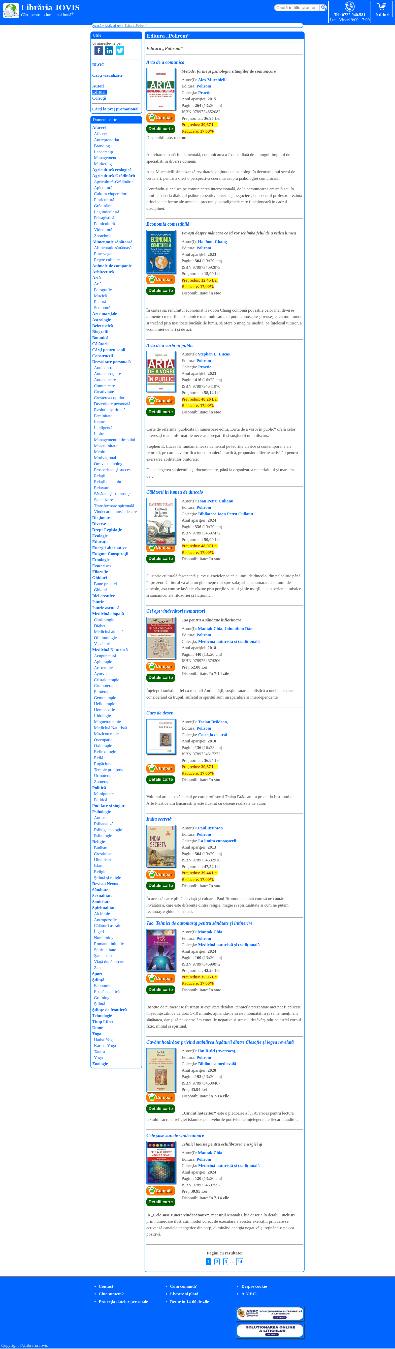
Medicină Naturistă (110, 649)
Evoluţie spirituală (109, 409)
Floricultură (104, 199)
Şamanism (103, 955)
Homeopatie (104, 709)
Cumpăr (164, 117)
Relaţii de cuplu (107, 481)
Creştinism (103, 853)
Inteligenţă (103, 427)
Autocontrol (104, 367)
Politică (99, 787)
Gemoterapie (105, 697)
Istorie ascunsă (105, 607)
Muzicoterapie (106, 733)
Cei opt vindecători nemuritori (175, 611)
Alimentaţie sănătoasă (112, 241)
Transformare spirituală (114, 505)
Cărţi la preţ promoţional (115, 109)
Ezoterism (101, 565)
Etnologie (101, 559)
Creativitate (104, 391)
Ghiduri (99, 577)
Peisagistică (104, 217)
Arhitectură (103, 271)
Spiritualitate (104, 907)
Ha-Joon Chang (212, 241)
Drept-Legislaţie (107, 529)
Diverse (99, 523)
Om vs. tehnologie (109, 463)
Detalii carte (161, 128)
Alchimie (102, 913)
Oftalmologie (105, 637)
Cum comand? (183, 1286)
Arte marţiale (104, 313)
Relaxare (101, 487)
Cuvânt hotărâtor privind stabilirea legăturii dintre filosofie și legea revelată (220, 1042)
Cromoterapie (105, 685)
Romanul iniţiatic (109, 943)
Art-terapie (103, 667)
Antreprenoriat (106, 139)
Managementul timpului (114, 439)
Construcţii (102, 355)
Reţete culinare (107, 259)
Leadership (103, 151)
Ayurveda (102, 673)
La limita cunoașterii (217, 840)
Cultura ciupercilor (110, 193)
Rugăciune (103, 763)
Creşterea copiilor (109, 397)
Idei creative (103, 595)
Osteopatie (103, 739)
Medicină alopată (108, 613)
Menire (100, 451)
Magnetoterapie (107, 721)
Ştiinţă (98, 979)
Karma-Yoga (105, 1045)
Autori (98, 86)
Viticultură (103, 229)
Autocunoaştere (107, 373)
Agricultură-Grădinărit (113, 175)
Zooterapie (103, 781)
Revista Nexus (105, 883)
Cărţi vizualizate (107, 75)
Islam (99, 865)
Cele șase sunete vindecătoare (175, 1135)
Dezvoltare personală (111, 361)
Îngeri (99, 931)
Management (105, 157)
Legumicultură (106, 211)
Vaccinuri (102, 643)
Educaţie (100, 541)
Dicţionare (101, 517)
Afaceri (99, 127)
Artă (96, 277)
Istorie (98, 601)
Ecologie (100, 535)
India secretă (159, 819)
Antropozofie (105, 919)
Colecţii (99, 98)
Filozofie (100, 571)
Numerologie (105, 937)
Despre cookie (254, 1286)
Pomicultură (104, 223)
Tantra (99, 1051)
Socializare (103, 499)
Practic (204, 92)
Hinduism (102, 859)
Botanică (100, 337)
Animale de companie (112, 265)
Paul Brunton (210, 828)
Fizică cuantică (107, 991)
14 (240, 1261)
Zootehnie (102, 235)
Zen (97, 967)
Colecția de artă (212, 734)
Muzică (100, 295)
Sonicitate (101, 901)
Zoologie (100, 1063)
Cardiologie (104, 619)
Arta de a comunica (165, 62)
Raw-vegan (103, 253)
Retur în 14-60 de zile (189, 1301)
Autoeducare (105, 379)
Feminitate (103, 415)
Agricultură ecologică (111, 169)
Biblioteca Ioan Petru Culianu (225, 514)
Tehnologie (102, 1015)
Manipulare (104, 793)
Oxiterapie (103, 745)
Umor (97, 1027)
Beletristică (102, 325)
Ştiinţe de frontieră (109, 1009)
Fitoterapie (103, 691)
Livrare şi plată (184, 1294)
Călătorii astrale (107, 925)
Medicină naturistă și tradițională (229, 641)
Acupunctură (105, 655)
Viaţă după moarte (109, 961)
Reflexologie (105, 751)
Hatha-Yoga (104, 1039)
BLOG (98, 64)
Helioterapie (104, 703)
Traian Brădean (212, 722)
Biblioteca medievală (217, 1063)
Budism (100, 847)
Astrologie (101, 319)
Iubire (99, 433)
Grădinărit (103, 205)
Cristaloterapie (106, 679)
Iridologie (102, 715)
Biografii (100, 331)
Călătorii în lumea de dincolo (174, 492)
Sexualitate (102, 895)
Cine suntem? (111, 1294)
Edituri (99, 92)
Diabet (99, 625)
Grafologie (103, 997)
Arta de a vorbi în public (169, 345)
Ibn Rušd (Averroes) (216, 1050)
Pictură (100, 301)
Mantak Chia (210, 628)
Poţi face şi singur (108, 805)
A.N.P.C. (249, 1294)
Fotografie (103, 289)
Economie (102, 985)
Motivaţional (105, 457)
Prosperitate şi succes (112, 469)
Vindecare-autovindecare (115, 511)
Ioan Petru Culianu (216, 501)
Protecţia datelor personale (123, 1301)
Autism (100, 817)
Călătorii (100, 343)
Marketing (103, 163)
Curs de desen (160, 712)
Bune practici (105, 583)
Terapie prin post (108, 769)
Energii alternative (109, 547)
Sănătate (100, 889)
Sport (97, 973)
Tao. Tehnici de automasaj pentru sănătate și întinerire (199, 923)
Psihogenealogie (108, 829)
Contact (106, 1286)
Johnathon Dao (238, 628)
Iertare (99, 421)
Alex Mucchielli (212, 79)
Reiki (98, 757)
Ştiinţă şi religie (107, 877)
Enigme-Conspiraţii (110, 553)
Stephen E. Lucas (214, 354)
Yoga (96, 1033)
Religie (98, 841)
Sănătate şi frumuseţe (112, 493)
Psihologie (101, 811)
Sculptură (102, 307)
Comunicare (104, 385)
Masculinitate (105, 445)
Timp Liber (102, 1021)
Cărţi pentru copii (108, 349)
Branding (102, 145)
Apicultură (103, 187)
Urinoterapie (105, 775)
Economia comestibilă (167, 224)
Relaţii (99, 475)
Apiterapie (103, 661)
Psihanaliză (103, 823)
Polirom (203, 86)
